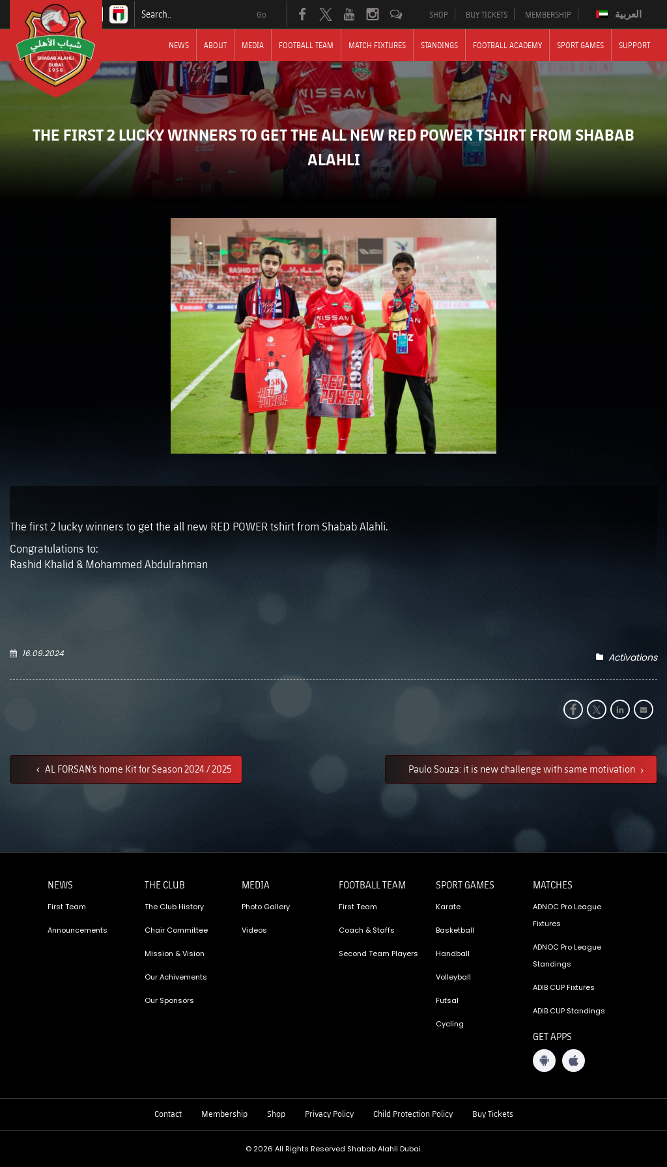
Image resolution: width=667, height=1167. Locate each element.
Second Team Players (378, 953)
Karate (448, 906)
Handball (453, 953)
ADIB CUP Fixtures (564, 987)
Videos (254, 930)
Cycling (450, 1024)
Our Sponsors (169, 1000)
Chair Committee (176, 930)
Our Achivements (176, 977)
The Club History (174, 906)
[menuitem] (620, 14)
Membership (224, 1113)
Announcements (77, 930)
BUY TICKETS (486, 14)
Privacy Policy (329, 1113)
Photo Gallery (266, 906)
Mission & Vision (175, 953)
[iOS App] (573, 1060)
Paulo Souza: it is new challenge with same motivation (522, 769)
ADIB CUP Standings (569, 1011)
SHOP (438, 14)
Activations (632, 657)
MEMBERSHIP (548, 14)
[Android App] (544, 1060)
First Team (67, 906)
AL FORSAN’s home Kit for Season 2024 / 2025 (137, 769)
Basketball (455, 930)
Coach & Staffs (367, 930)
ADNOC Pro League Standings (567, 955)
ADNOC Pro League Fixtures (567, 915)
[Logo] (68, 49)
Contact (168, 1113)
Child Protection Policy (413, 1113)
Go (261, 14)
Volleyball (453, 977)
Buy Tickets (492, 1113)
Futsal (447, 1000)
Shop (276, 1113)
